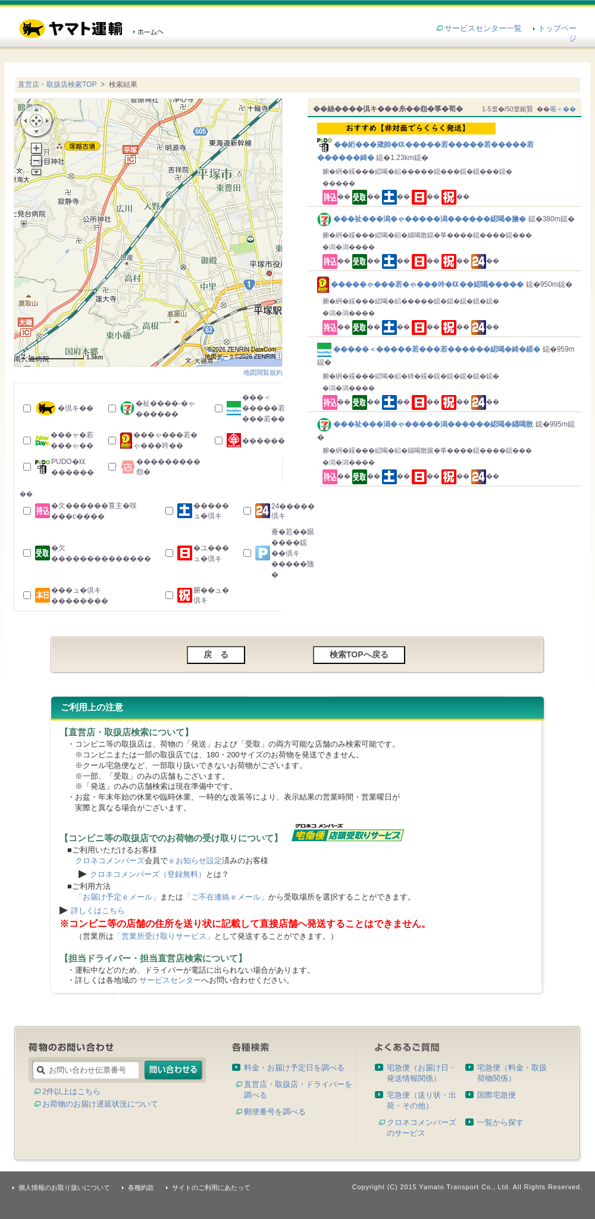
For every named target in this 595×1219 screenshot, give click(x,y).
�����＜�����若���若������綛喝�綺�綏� (430, 349)
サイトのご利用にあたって (211, 1187)
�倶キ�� (75, 408)
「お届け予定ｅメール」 (117, 896)
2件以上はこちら (71, 1091)
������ (263, 441)
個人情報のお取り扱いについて (64, 1187)
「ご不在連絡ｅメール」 (225, 896)
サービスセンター (170, 980)
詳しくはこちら (98, 910)
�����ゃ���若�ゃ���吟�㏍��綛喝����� (421, 284)
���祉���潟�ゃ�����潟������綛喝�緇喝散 (426, 424)
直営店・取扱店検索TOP (57, 84)
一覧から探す (500, 1122)
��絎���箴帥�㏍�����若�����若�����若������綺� (446, 142)
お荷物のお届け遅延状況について (100, 1103)
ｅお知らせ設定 (195, 860)
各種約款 (141, 1187)
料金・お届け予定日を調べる (294, 1067)
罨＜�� (563, 108)
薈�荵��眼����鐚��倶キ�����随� (292, 553)
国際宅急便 (496, 1094)
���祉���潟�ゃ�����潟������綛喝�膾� (422, 219)
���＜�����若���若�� (263, 408)
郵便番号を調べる (275, 1111)
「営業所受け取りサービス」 (164, 936)
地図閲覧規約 (263, 372)
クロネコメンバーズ (110, 860)
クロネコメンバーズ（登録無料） (148, 874)
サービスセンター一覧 (483, 28)
